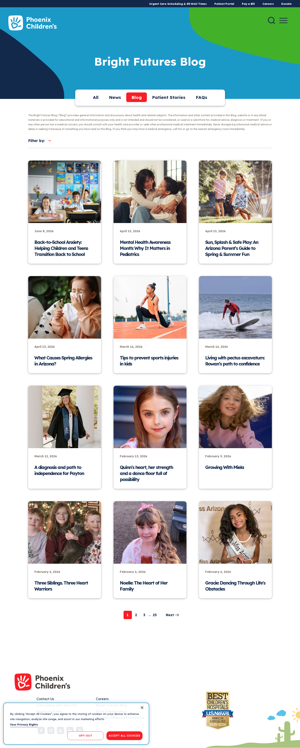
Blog (136, 97)
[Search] (271, 20)
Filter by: (36, 140)
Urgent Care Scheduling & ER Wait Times (178, 3)
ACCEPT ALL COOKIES (124, 735)
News (115, 97)
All (96, 97)
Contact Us (45, 699)
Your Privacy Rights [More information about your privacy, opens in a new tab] (24, 724)
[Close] (142, 707)
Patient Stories (168, 97)
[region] (76, 724)
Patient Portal (224, 3)
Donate (286, 3)
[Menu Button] (283, 20)
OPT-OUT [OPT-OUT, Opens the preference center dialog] (85, 735)
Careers (268, 3)
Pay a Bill (248, 3)
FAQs (201, 97)
